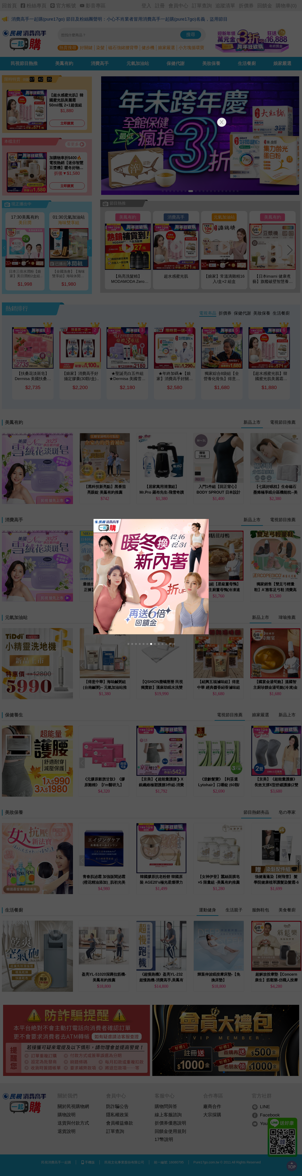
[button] (128, 644)
